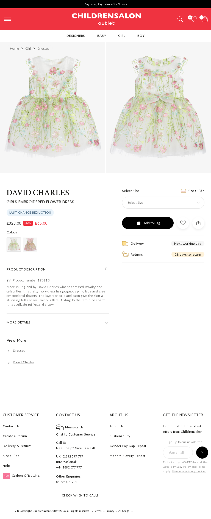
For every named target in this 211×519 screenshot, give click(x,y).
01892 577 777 (72, 456)
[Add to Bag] (148, 223)
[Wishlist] (193, 19)
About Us (116, 426)
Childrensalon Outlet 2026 (49, 510)
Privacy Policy (182, 466)
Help (6, 465)
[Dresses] (16, 350)
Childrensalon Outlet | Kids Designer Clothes (106, 18)
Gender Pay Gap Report (128, 446)
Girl (121, 36)
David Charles (38, 193)
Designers (75, 36)
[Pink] (30, 245)
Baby (101, 36)
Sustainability (120, 436)
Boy (141, 36)
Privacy (110, 510)
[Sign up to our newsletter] (202, 453)
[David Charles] (20, 362)
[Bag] (205, 19)
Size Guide (11, 455)
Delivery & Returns (17, 446)
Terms (201, 466)
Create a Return (15, 436)
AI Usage (123, 510)
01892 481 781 (66, 482)
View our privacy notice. (189, 471)
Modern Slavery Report (127, 455)
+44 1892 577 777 (69, 467)
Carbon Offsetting (21, 475)
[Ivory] (14, 245)
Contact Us (11, 426)
